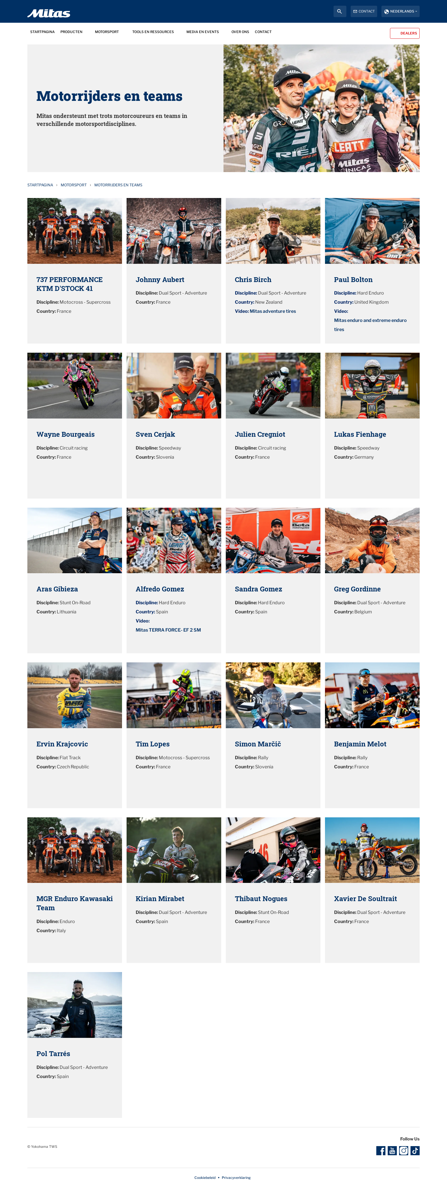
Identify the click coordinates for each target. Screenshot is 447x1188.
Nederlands (402, 11)
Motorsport (74, 185)
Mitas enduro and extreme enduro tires (370, 325)
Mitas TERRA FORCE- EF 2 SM (168, 630)
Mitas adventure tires (273, 311)
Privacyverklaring (236, 1177)
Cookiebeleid (205, 1177)
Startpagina (40, 185)
